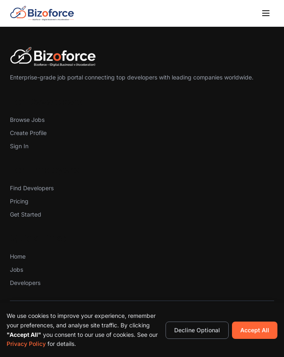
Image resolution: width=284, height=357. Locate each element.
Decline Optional (197, 330)
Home (18, 256)
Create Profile (28, 132)
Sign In (19, 145)
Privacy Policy (26, 343)
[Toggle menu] (266, 13)
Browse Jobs (27, 119)
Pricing (19, 201)
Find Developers (32, 187)
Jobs (16, 269)
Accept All (254, 330)
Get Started (25, 214)
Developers (25, 282)
